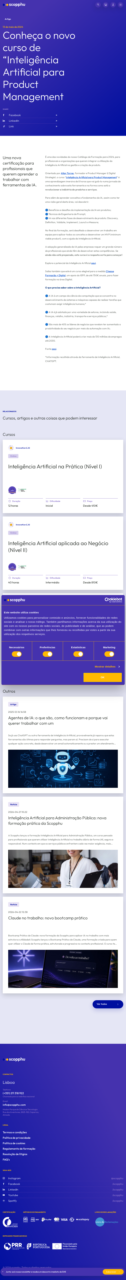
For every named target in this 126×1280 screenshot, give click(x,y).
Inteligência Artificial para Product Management (91, 177)
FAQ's (6, 1159)
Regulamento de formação (19, 1148)
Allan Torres (67, 173)
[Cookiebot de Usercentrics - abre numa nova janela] (107, 600)
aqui (93, 263)
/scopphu (63, 1184)
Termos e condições (15, 1132)
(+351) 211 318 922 (13, 1093)
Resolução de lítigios (15, 1154)
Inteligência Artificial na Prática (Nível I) (55, 466)
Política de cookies (14, 1143)
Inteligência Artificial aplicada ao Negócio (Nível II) (58, 546)
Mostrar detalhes (105, 666)
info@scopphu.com (14, 1104)
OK (103, 677)
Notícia (13, 804)
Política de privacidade (17, 1137)
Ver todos (108, 1004)
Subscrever (113, 1271)
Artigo (8, 19)
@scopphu (63, 1178)
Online (13, 456)
